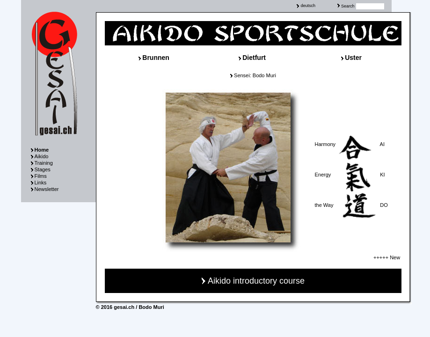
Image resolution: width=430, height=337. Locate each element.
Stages (43, 169)
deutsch (308, 5)
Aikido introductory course (256, 281)
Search (348, 6)
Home (42, 150)
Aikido (42, 156)
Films (41, 176)
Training (44, 163)
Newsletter (47, 189)
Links (41, 182)
